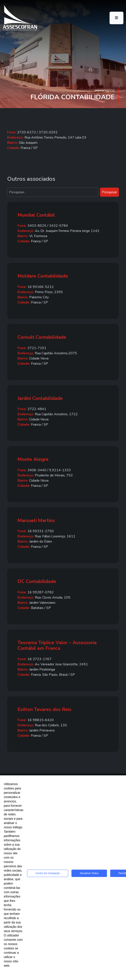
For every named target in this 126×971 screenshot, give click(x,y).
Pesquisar (109, 192)
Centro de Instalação (48, 873)
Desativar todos (89, 873)
